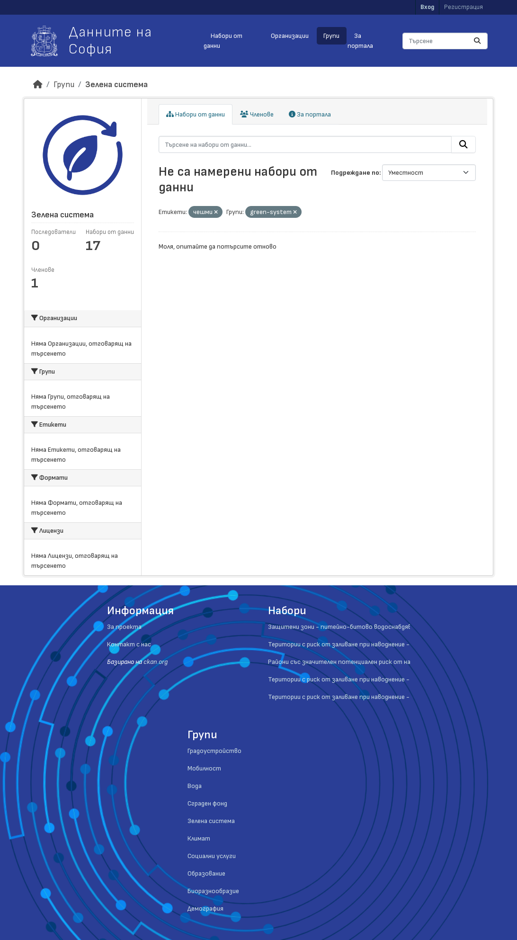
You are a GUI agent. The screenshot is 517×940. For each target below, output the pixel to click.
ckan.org (155, 662)
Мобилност (204, 768)
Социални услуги (211, 856)
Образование (206, 873)
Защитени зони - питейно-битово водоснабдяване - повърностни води (375, 627)
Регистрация (463, 7)
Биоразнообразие (213, 891)
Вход (427, 7)
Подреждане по (355, 173)
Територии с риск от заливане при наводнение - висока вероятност (369, 679)
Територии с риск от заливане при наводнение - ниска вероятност (367, 697)
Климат (198, 838)
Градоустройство (214, 751)
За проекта (124, 627)
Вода (194, 786)
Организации (290, 36)
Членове (257, 114)
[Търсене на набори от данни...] (445, 41)
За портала (360, 41)
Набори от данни (223, 41)
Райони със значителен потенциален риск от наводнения (352, 662)
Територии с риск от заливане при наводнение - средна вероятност (369, 644)
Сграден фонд (207, 803)
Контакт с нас (129, 644)
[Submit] (477, 41)
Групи (331, 36)
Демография (205, 908)
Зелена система (116, 85)
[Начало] (38, 85)
